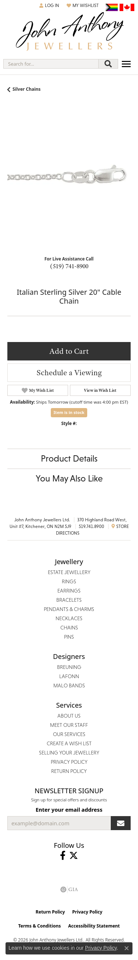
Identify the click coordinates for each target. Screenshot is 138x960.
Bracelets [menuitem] (69, 600)
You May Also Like (69, 478)
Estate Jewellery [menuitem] (69, 572)
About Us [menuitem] (69, 716)
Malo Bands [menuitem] (69, 685)
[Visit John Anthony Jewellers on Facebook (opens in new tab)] (63, 855)
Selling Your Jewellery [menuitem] (69, 753)
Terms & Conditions (39, 926)
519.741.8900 (91, 526)
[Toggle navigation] (126, 64)
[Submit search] (108, 64)
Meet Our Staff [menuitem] (69, 725)
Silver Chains (26, 89)
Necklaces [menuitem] (69, 618)
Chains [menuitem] (69, 628)
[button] (49, 5)
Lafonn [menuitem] (69, 676)
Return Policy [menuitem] (69, 771)
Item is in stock (69, 412)
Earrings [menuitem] (69, 591)
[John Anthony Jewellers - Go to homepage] (69, 32)
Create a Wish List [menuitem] (69, 743)
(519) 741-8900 (69, 266)
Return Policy (50, 912)
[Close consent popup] (126, 948)
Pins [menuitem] (69, 637)
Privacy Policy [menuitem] (69, 762)
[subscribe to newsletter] (121, 823)
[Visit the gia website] (69, 889)
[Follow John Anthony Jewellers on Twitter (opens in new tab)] (73, 855)
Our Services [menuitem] (69, 734)
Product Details (69, 458)
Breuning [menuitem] (69, 667)
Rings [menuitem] (69, 581)
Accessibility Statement (94, 926)
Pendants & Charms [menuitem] (69, 609)
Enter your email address (69, 809)
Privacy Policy (87, 912)
